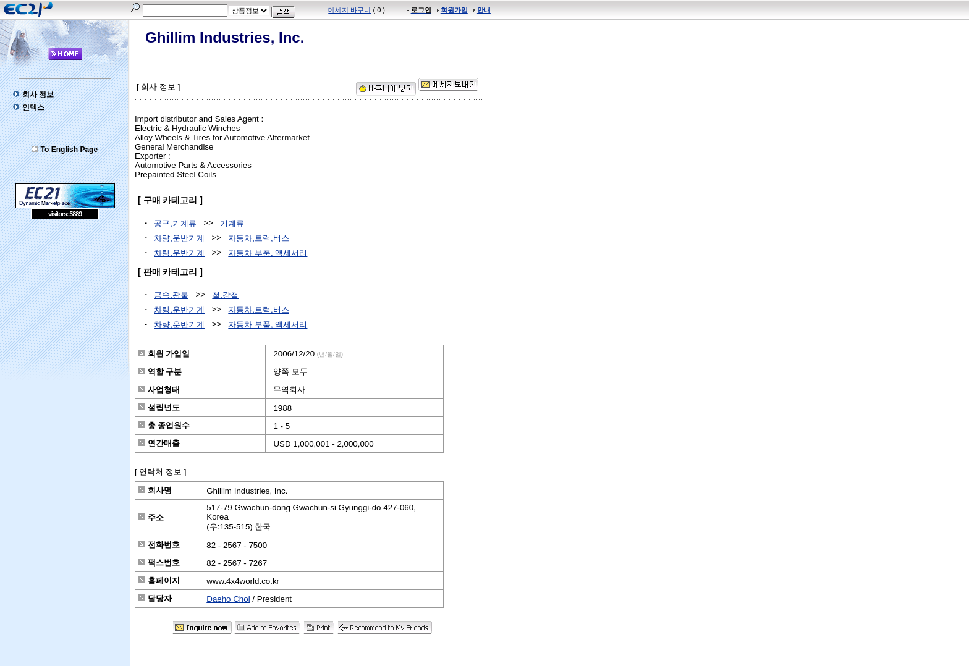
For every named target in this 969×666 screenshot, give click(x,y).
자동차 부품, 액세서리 (267, 253)
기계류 (232, 223)
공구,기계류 (175, 223)
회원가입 (454, 10)
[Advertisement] (65, 309)
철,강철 (225, 295)
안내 (484, 10)
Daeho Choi (228, 599)
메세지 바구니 (349, 10)
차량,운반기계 (179, 238)
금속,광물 (171, 295)
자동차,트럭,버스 (258, 238)
